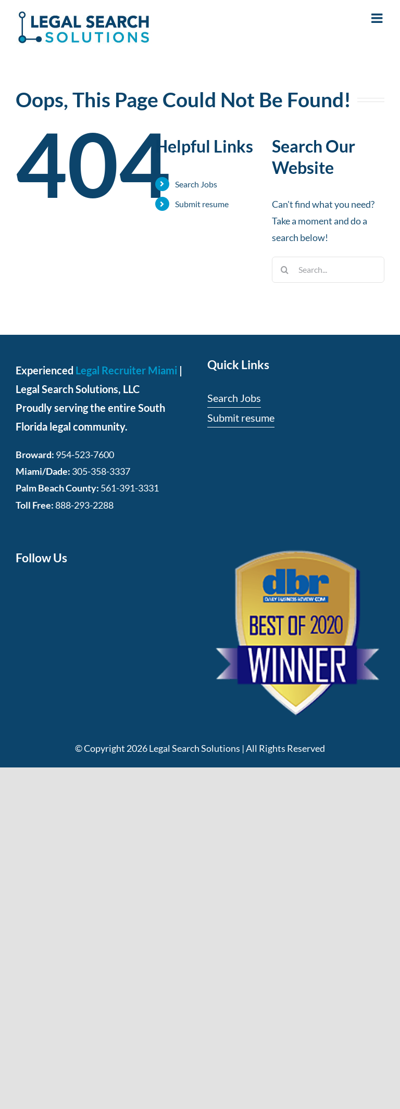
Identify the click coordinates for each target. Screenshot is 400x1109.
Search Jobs (196, 184)
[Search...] (328, 270)
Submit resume (202, 204)
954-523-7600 (85, 454)
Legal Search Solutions (194, 748)
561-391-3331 (130, 488)
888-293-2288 (84, 505)
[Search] (285, 270)
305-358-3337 (101, 471)
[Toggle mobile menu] (377, 17)
